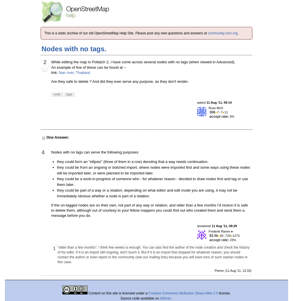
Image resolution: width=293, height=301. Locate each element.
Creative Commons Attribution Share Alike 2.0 (183, 293)
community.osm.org (223, 33)
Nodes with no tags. (73, 49)
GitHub (166, 298)
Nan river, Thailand (74, 72)
